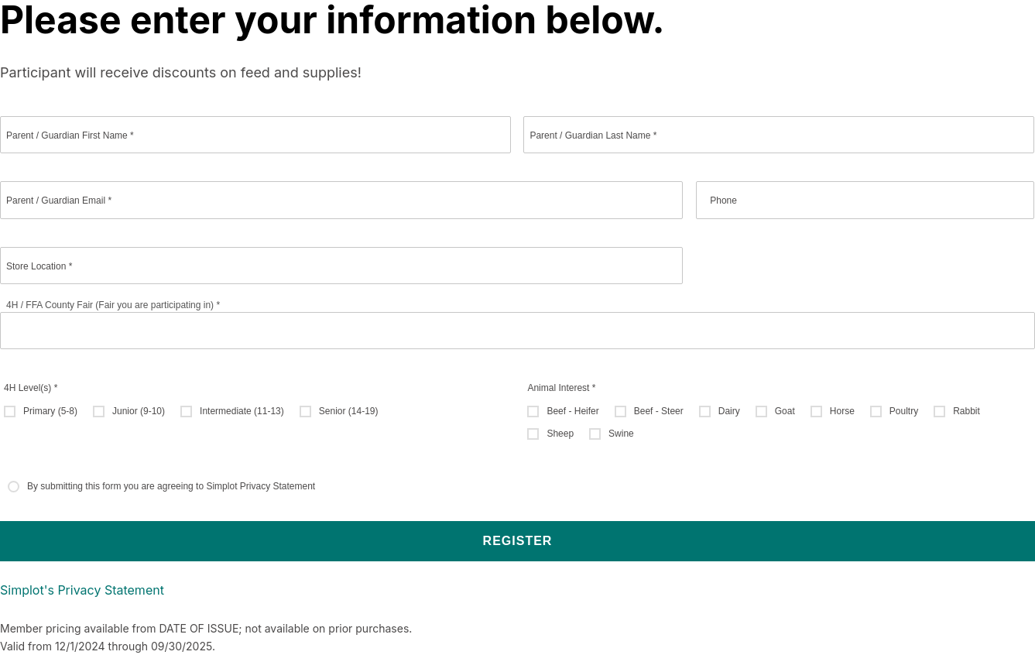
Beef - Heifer (572, 411)
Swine (621, 433)
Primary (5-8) (50, 411)
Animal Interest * (561, 387)
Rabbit (966, 411)
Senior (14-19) (349, 411)
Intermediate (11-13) (242, 411)
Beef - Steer (659, 411)
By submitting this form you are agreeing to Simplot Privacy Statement (171, 486)
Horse (842, 411)
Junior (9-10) (138, 411)
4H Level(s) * (30, 387)
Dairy (729, 411)
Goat (785, 411)
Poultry (903, 411)
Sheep (560, 433)
